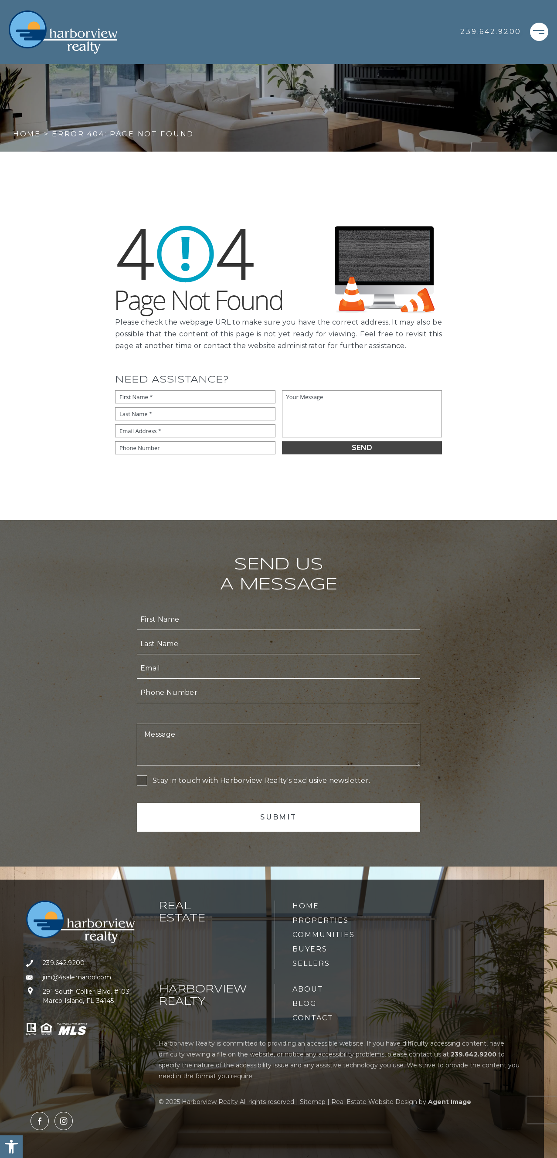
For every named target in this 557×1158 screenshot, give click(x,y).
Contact (312, 1018)
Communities (323, 935)
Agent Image (449, 1102)
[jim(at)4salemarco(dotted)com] (80, 977)
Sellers (310, 963)
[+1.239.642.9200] (490, 32)
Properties (320, 920)
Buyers (309, 949)
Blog (304, 1003)
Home (305, 906)
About (307, 989)
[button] (11, 1146)
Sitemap (313, 1102)
